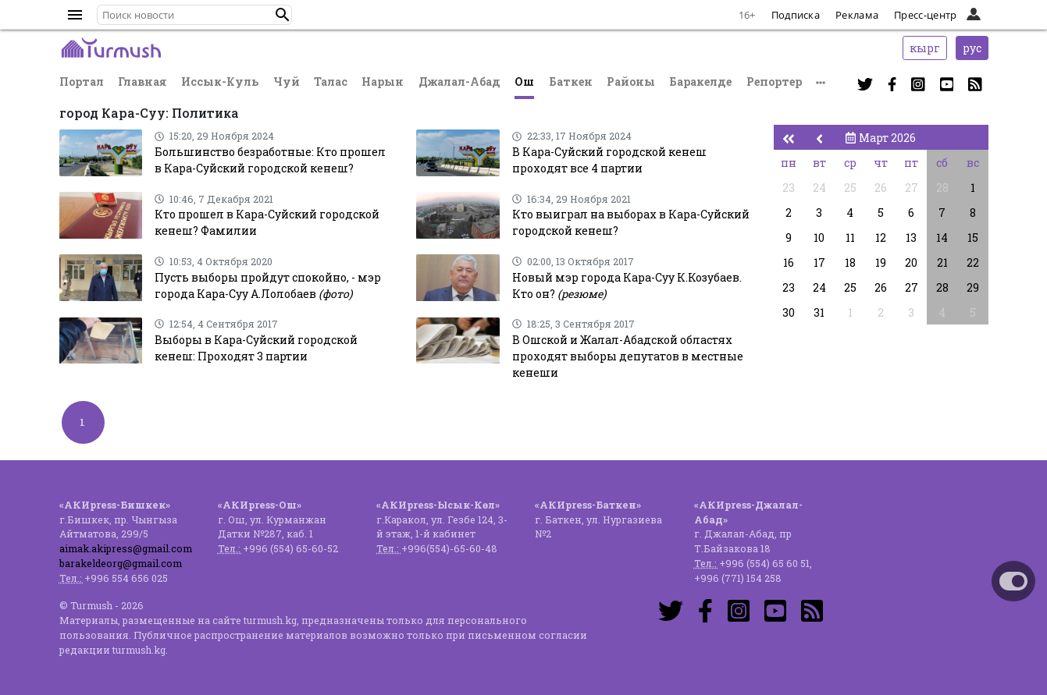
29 (973, 287)
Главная (142, 81)
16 (788, 262)
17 (819, 262)
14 (942, 237)
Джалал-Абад (459, 81)
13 (911, 237)
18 (850, 262)
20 (911, 262)
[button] (282, 14)
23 (788, 187)
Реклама (856, 15)
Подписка (795, 15)
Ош (524, 81)
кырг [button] (925, 48)
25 (850, 187)
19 (880, 262)
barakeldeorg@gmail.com (120, 563)
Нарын (382, 81)
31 (819, 312)
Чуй (286, 81)
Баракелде (700, 81)
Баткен (571, 81)
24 (819, 187)
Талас (330, 81)
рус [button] (972, 48)
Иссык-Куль (219, 81)
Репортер (774, 81)
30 (788, 312)
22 (973, 262)
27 (911, 187)
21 (942, 262)
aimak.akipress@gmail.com (125, 548)
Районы (631, 81)
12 (880, 237)
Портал (81, 81)
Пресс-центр (925, 15)
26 (880, 187)
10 (819, 237)
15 (972, 237)
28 (942, 187)
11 (850, 237)
